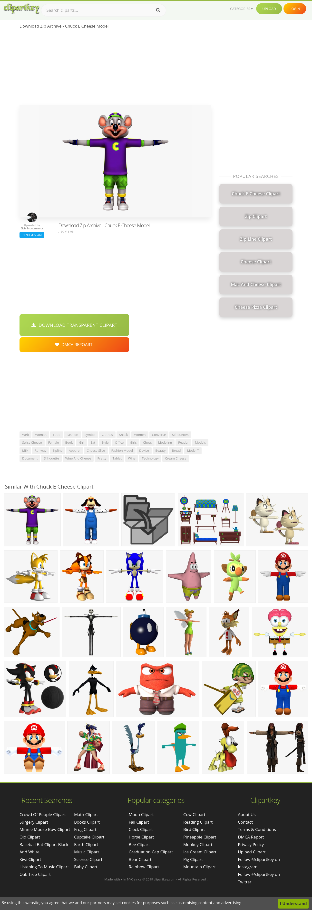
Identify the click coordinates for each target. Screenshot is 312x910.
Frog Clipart (85, 829)
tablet (117, 458)
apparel (74, 450)
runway (40, 450)
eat (93, 442)
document (30, 458)
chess (147, 442)
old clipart (30, 837)
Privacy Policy (251, 844)
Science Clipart (88, 859)
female (53, 442)
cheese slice (96, 450)
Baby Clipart (86, 866)
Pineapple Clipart (199, 837)
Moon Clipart (141, 814)
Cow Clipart (194, 814)
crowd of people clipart (43, 814)
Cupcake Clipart (89, 837)
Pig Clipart (193, 859)
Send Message (31, 235)
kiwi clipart (30, 859)
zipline (58, 450)
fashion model (122, 450)
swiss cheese (32, 442)
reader (183, 442)
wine (132, 458)
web (25, 434)
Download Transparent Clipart (74, 325)
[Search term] (103, 10)
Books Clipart (87, 822)
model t (193, 450)
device (144, 450)
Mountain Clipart (199, 866)
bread (176, 450)
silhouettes (180, 434)
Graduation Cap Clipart (151, 852)
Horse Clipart (141, 837)
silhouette (51, 458)
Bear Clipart (140, 859)
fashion (72, 434)
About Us (247, 814)
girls (133, 442)
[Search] (158, 10)
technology (150, 458)
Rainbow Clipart (144, 866)
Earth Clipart (86, 844)
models (200, 442)
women (140, 434)
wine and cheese (78, 458)
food (56, 434)
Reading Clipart (198, 822)
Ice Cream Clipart (199, 852)
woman (41, 434)
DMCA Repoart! (74, 344)
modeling (165, 442)
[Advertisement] (115, 68)
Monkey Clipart (198, 844)
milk (25, 450)
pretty (101, 458)
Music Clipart (86, 852)
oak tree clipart (35, 874)
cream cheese (175, 458)
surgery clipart (34, 822)
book (69, 442)
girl (81, 442)
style (105, 442)
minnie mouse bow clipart (45, 829)
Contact (245, 822)
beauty (160, 450)
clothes (107, 434)
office (119, 442)
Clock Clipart (141, 829)
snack (123, 434)
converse (159, 434)
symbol (90, 434)
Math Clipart (86, 814)
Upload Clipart (252, 852)
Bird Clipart (194, 829)
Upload (269, 8)
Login (295, 8)
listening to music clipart (44, 866)
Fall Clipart (139, 822)
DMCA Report (251, 837)
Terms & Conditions (257, 829)
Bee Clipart (139, 844)
